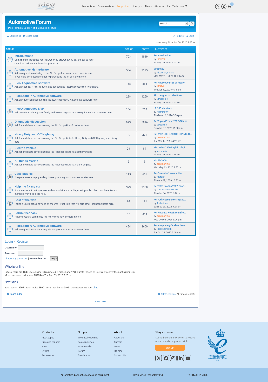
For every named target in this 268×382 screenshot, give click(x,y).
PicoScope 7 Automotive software (38, 96)
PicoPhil (161, 59)
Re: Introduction (162, 55)
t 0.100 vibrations (163, 108)
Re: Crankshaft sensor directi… (170, 173)
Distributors (84, 355)
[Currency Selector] (223, 6)
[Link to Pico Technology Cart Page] (229, 6)
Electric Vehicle (25, 148)
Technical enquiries (88, 337)
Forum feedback (26, 213)
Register (22, 241)
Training (118, 351)
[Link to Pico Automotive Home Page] (46, 6)
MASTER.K (162, 99)
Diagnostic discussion (30, 121)
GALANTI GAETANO (167, 189)
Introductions (24, 56)
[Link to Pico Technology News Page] (148, 6)
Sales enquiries (86, 342)
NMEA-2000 (160, 160)
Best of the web (25, 200)
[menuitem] (190, 36)
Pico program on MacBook (168, 95)
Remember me (39, 258)
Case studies (24, 173)
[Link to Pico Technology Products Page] (88, 6)
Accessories (48, 355)
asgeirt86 (162, 124)
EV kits (45, 351)
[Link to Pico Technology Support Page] (123, 6)
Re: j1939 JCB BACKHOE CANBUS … (173, 134)
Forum (81, 351)
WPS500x (159, 69)
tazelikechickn (164, 228)
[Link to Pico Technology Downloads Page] (106, 6)
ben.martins (163, 137)
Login (9, 241)
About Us (119, 337)
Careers (118, 342)
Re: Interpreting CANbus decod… (171, 225)
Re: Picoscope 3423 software (169, 82)
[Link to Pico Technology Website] (176, 6)
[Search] (217, 6)
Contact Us (120, 355)
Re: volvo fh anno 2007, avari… (170, 186)
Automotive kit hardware (32, 69)
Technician (162, 203)
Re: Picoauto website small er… (170, 212)
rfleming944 (163, 111)
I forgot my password (16, 258)
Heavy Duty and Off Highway (35, 134)
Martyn (160, 86)
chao (95, 287)
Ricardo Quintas (165, 72)
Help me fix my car (28, 186)
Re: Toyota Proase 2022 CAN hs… (171, 121)
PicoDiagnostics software (32, 83)
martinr (161, 176)
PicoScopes (48, 337)
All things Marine (26, 161)
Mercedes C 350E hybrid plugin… (171, 147)
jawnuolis (162, 151)
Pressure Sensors (51, 342)
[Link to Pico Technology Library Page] (137, 6)
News (117, 346)
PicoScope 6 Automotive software (38, 225)
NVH (44, 346)
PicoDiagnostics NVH (29, 108)
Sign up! (170, 347)
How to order (85, 346)
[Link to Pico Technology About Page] (159, 6)
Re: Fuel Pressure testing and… (170, 199)
